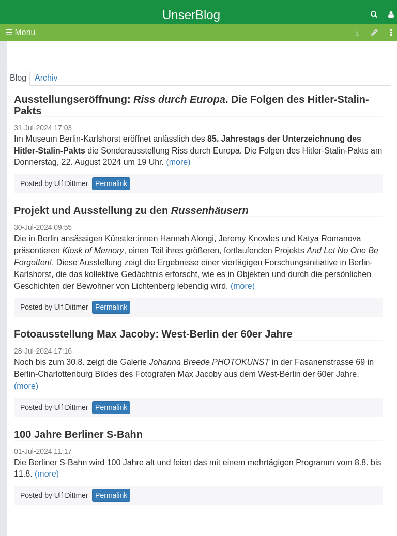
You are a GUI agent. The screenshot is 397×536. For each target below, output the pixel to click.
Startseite (46, 141)
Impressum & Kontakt (68, 236)
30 (36, 119)
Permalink (111, 307)
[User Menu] (390, 15)
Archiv (39, 224)
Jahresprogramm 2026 (70, 165)
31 (55, 119)
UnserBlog (191, 15)
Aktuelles (45, 212)
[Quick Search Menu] (374, 14)
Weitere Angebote (61, 200)
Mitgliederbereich (59, 247)
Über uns (45, 153)
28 (127, 108)
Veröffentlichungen (62, 177)
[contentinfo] (356, 32)
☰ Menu (20, 32)
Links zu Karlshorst (63, 265)
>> (126, 54)
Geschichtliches (57, 189)
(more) (178, 162)
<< (16, 54)
